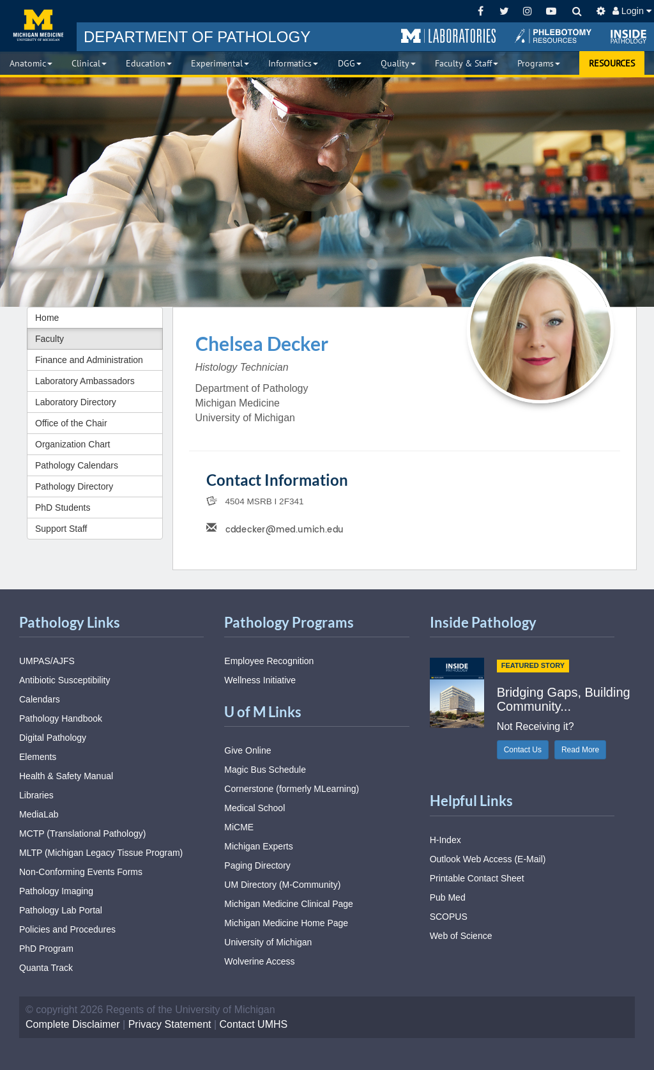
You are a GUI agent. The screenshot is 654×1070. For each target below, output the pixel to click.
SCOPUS (449, 916)
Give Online (247, 750)
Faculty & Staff (466, 63)
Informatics (293, 63)
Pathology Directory (74, 486)
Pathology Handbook (60, 718)
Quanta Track (46, 968)
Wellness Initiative (260, 680)
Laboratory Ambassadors (85, 381)
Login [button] (631, 11)
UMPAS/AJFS (47, 661)
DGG (349, 63)
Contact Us (523, 749)
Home (47, 318)
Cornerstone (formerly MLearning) (291, 789)
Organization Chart (72, 444)
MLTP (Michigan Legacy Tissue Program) (101, 853)
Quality (398, 63)
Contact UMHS (254, 1024)
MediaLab (39, 814)
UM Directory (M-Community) (282, 885)
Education (149, 63)
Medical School (254, 808)
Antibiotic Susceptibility (64, 680)
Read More (580, 749)
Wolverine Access (259, 961)
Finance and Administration (89, 360)
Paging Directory (257, 865)
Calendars (39, 699)
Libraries (36, 795)
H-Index (445, 840)
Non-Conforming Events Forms (80, 872)
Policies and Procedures (67, 929)
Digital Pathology (52, 738)
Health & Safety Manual (66, 776)
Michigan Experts (258, 846)
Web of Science (461, 936)
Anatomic (31, 63)
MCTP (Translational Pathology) (82, 833)
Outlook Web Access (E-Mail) (488, 859)
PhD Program (46, 948)
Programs (538, 63)
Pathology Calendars (76, 465)
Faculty (49, 339)
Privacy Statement (169, 1024)
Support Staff (61, 528)
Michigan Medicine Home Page (286, 923)
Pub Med (448, 897)
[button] (448, 36)
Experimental (220, 63)
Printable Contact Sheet (477, 878)
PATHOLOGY (197, 36)
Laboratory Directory (75, 402)
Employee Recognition (269, 661)
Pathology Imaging (56, 891)
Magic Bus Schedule (265, 769)
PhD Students (62, 507)
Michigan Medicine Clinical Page (288, 904)
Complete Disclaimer (73, 1024)
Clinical (89, 63)
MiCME (239, 827)
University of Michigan (268, 942)
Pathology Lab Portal (60, 910)
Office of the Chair (71, 423)
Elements (37, 757)
